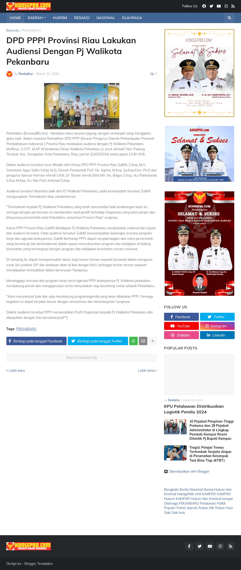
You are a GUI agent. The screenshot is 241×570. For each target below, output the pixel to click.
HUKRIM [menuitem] (60, 18)
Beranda (12, 30)
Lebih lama (146, 370)
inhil (198, 494)
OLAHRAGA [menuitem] (132, 18)
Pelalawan (208, 503)
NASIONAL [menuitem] (105, 18)
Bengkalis (171, 489)
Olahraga (171, 503)
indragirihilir (185, 494)
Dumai (208, 489)
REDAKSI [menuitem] (81, 18)
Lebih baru (17, 370)
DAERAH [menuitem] (35, 18)
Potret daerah (187, 508)
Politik (221, 503)
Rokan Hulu (224, 508)
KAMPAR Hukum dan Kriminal (198, 499)
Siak (167, 513)
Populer (170, 508)
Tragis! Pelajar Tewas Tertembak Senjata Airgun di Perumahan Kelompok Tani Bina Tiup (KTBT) (210, 454)
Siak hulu (178, 513)
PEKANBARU (31, 30)
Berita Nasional (191, 489)
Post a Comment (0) (81, 358)
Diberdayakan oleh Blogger (186, 471)
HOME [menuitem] (15, 18)
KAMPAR (209, 494)
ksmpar (227, 499)
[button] (229, 18)
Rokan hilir (206, 508)
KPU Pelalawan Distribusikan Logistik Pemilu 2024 (194, 409)
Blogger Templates (38, 564)
